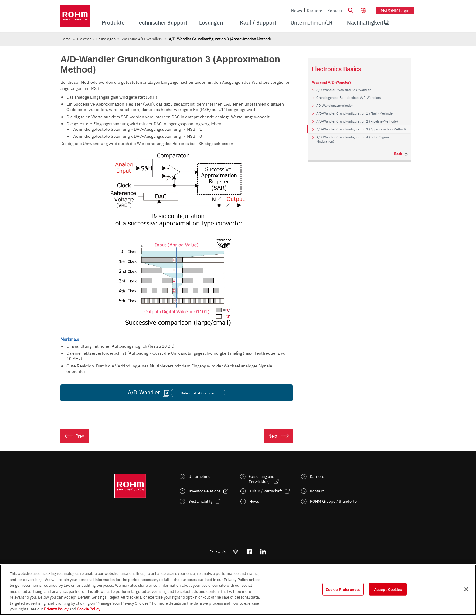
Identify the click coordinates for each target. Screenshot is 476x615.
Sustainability (200, 501)
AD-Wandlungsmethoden (334, 105)
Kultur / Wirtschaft (265, 490)
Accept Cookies (388, 589)
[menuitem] (365, 22)
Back (398, 153)
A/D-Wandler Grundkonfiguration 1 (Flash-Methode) (355, 113)
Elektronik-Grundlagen (96, 38)
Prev (80, 436)
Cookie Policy (88, 608)
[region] (238, 589)
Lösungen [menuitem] (211, 22)
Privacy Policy (56, 608)
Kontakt (334, 10)
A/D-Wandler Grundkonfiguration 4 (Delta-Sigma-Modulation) (353, 139)
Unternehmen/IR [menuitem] (312, 22)
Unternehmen (200, 476)
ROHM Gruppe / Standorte (333, 501)
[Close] (466, 589)
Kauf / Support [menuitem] (258, 22)
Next (272, 436)
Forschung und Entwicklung (261, 479)
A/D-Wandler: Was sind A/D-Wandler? (344, 90)
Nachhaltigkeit (365, 22)
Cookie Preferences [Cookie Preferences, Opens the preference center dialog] (343, 589)
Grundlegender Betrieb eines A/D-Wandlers (348, 98)
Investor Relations (204, 490)
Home (65, 38)
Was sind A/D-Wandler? (142, 38)
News (296, 10)
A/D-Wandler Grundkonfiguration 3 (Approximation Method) (361, 129)
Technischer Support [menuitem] (162, 22)
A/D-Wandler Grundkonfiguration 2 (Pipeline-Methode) (357, 121)
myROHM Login (395, 10)
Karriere (314, 10)
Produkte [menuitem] (113, 22)
